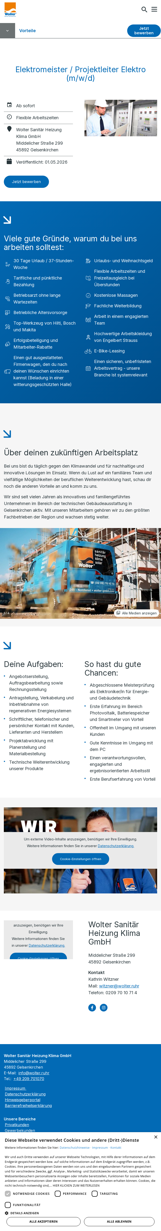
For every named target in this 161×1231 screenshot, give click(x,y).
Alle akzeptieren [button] (44, 1221)
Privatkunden (17, 1124)
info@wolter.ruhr (33, 1072)
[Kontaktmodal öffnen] (134, 9)
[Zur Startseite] (11, 9)
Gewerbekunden (20, 1130)
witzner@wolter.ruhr (119, 985)
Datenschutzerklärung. (116, 846)
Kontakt (115, 1148)
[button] (154, 9)
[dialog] (80, 1181)
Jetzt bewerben (144, 30)
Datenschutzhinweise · (76, 1148)
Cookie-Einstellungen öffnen (80, 859)
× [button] (155, 1137)
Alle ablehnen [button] (119, 1221)
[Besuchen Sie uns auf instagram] (103, 1007)
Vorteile (27, 30)
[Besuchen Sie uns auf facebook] (92, 1007)
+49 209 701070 (28, 1078)
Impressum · (101, 1148)
